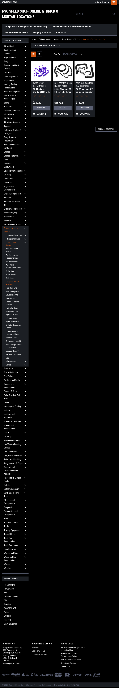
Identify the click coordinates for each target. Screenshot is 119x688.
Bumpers (8, 163)
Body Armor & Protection (10, 139)
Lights (6, 432)
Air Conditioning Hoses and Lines (12, 256)
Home (33, 39)
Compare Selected (106, 129)
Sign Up (105, 2)
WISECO (7, 616)
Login (96, 2)
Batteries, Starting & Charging (12, 132)
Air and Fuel (9, 46)
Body (6, 61)
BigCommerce (48, 685)
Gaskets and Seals (12, 380)
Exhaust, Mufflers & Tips (12, 203)
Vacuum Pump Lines (13, 354)
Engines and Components (9, 188)
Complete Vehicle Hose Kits (12, 283)
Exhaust (7, 197)
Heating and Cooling (12, 406)
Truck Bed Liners (11, 545)
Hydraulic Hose (12, 308)
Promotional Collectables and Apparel (11, 470)
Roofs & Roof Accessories (10, 97)
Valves (8, 365)
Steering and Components (9, 502)
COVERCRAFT (10, 608)
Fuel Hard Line (11, 288)
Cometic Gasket (11, 596)
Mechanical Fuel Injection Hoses (12, 313)
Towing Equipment (12, 530)
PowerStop (9, 588)
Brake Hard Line (12, 271)
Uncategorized (10, 549)
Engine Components (12, 193)
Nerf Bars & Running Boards (12, 446)
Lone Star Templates (70, 685)
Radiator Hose (11, 338)
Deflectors (8, 178)
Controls (8, 72)
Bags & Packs (10, 57)
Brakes (7, 151)
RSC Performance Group (16, 32)
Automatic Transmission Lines (13, 266)
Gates (6, 612)
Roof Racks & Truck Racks (12, 480)
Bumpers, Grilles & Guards (12, 67)
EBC (6, 592)
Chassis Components (13, 171)
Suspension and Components (11, 513)
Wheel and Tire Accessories (10, 559)
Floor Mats (8, 368)
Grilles (6, 402)
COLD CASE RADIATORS (63, 83)
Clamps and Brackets (14, 235)
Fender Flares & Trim (12, 224)
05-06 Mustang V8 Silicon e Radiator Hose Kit (62, 92)
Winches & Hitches (12, 110)
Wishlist (35, 648)
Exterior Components (13, 208)
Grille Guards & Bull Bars (12, 397)
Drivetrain (8, 182)
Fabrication (9, 216)
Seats (6, 102)
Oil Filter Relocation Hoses (13, 326)
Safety (7, 485)
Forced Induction (11, 372)
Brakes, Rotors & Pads (11, 157)
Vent (7, 358)
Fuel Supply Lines (12, 291)
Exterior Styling (10, 212)
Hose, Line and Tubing (11, 243)
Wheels (7, 564)
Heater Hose (10, 298)
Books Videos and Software (12, 146)
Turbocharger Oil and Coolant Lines (14, 346)
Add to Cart (41, 108)
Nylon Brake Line (12, 321)
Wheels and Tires (11, 553)
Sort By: (57, 54)
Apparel (7, 126)
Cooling (7, 174)
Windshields (9, 114)
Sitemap (29, 685)
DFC (6, 600)
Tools (6, 526)
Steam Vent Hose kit (13, 341)
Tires (6, 518)
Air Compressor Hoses (12, 250)
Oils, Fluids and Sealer (13, 455)
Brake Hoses (11, 274)
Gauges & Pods (10, 391)
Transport (8, 106)
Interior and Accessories (9, 427)
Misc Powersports (12, 91)
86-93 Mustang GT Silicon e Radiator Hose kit (84, 92)
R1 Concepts (9, 584)
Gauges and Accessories (9, 386)
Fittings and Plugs (13, 239)
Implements (9, 80)
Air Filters (8, 118)
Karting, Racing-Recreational (10, 86)
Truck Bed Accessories (9, 540)
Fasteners (8, 220)
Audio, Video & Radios (10, 52)
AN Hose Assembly (13, 261)
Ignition (7, 410)
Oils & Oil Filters (10, 451)
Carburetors (9, 167)
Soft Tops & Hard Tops (11, 495)
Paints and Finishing (12, 459)
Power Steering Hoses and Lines (12, 332)
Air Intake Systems (12, 122)
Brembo (7, 604)
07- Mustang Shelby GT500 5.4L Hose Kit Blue (41, 92)
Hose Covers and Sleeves (12, 303)
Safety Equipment (11, 489)
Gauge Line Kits (12, 295)
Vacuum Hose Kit (12, 351)
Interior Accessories (12, 421)
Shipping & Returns (42, 32)
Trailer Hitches (10, 534)
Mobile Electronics (12, 440)
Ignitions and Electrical (9, 416)
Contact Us (61, 32)
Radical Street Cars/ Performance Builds (71, 26)
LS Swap (8, 436)
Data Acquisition (11, 76)
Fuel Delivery (9, 376)
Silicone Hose (11, 361)
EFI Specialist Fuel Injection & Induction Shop (25, 26)
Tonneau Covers (11, 522)
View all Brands (10, 624)
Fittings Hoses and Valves (12, 230)
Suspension (9, 507)
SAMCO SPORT (38, 83)
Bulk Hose (10, 278)
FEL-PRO (8, 620)
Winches (7, 568)
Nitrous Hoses (11, 318)
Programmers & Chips (13, 463)
